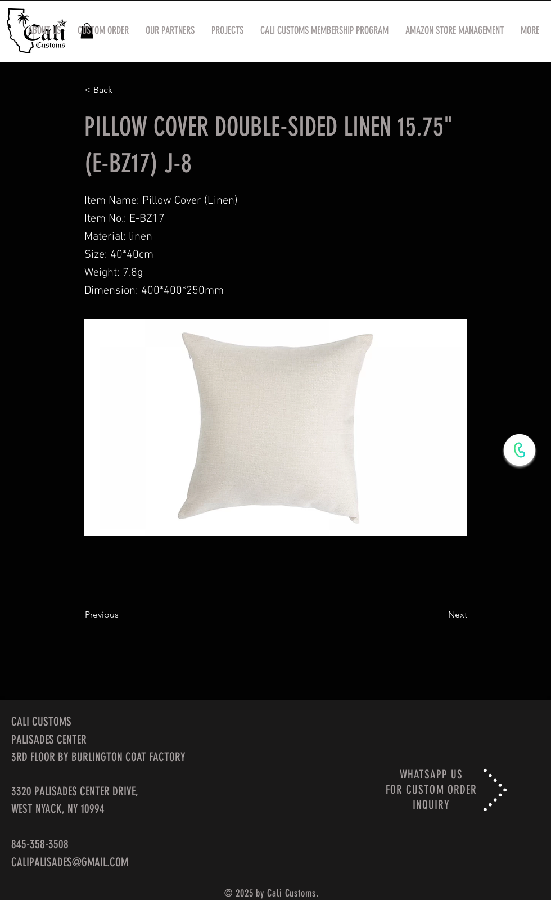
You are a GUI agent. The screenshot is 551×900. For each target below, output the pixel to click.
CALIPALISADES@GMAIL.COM (69, 862)
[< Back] (122, 90)
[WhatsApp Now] (519, 450)
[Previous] (122, 615)
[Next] (439, 615)
